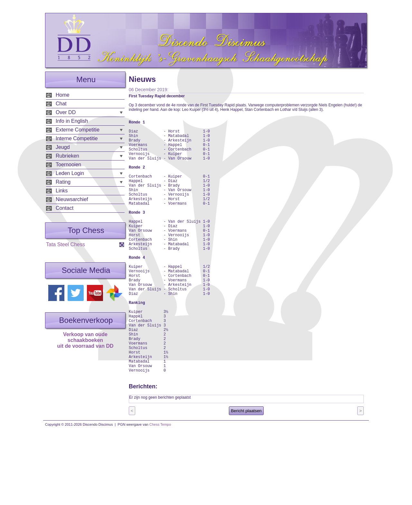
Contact (64, 208)
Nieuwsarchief (72, 199)
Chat (61, 103)
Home (63, 95)
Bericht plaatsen (246, 464)
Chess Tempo (160, 479)
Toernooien (68, 164)
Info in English (72, 121)
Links (62, 190)
